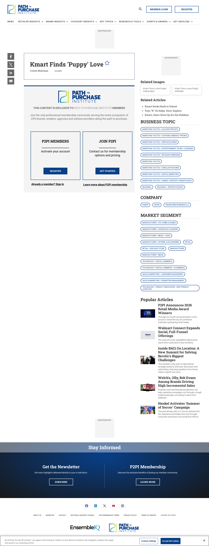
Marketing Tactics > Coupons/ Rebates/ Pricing (164, 136)
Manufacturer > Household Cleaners (160, 229)
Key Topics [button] (106, 21)
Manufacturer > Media (152, 255)
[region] (104, 541)
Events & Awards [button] (157, 21)
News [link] (10, 21)
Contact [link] (62, 515)
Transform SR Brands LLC (177, 205)
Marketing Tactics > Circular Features (160, 168)
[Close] (204, 540)
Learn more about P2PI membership (105, 184)
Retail (188, 242)
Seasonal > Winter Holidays (170, 187)
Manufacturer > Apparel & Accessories (160, 242)
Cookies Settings (168, 515)
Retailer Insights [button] (29, 21)
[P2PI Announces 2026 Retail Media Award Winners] (148, 313)
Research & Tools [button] (130, 21)
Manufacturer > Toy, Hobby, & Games (159, 223)
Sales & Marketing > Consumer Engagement (162, 274)
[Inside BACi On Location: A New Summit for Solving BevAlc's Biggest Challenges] (148, 360)
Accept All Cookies (170, 541)
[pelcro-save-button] (106, 63)
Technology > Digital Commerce (157, 261)
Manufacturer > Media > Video (156, 236)
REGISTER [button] (55, 170)
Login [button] (47, 184)
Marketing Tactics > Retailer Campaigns (161, 155)
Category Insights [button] (82, 21)
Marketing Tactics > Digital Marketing (160, 174)
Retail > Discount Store (153, 248)
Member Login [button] (159, 9)
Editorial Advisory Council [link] (82, 515)
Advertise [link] (50, 515)
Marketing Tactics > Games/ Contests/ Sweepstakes (167, 181)
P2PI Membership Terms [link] (109, 515)
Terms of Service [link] (148, 515)
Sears (157, 205)
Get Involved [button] (181, 21)
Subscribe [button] (61, 481)
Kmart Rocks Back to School (161, 106)
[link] (10, 56)
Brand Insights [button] (55, 21)
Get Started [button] (107, 170)
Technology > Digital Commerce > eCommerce (163, 268)
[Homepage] (23, 9)
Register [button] (186, 9)
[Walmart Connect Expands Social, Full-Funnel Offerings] (148, 335)
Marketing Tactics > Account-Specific (160, 129)
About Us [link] (37, 515)
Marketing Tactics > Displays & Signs (159, 142)
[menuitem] (12, 22)
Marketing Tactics (151, 161)
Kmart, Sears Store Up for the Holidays (167, 114)
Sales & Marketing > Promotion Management (163, 281)
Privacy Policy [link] (130, 515)
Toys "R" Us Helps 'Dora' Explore (163, 110)
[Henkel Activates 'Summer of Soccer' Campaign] (148, 410)
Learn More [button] (148, 481)
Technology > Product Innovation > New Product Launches (165, 288)
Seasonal (146, 187)
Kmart (145, 205)
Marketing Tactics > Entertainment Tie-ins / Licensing (167, 148)
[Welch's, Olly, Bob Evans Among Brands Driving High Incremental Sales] (148, 387)
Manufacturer (177, 248)
